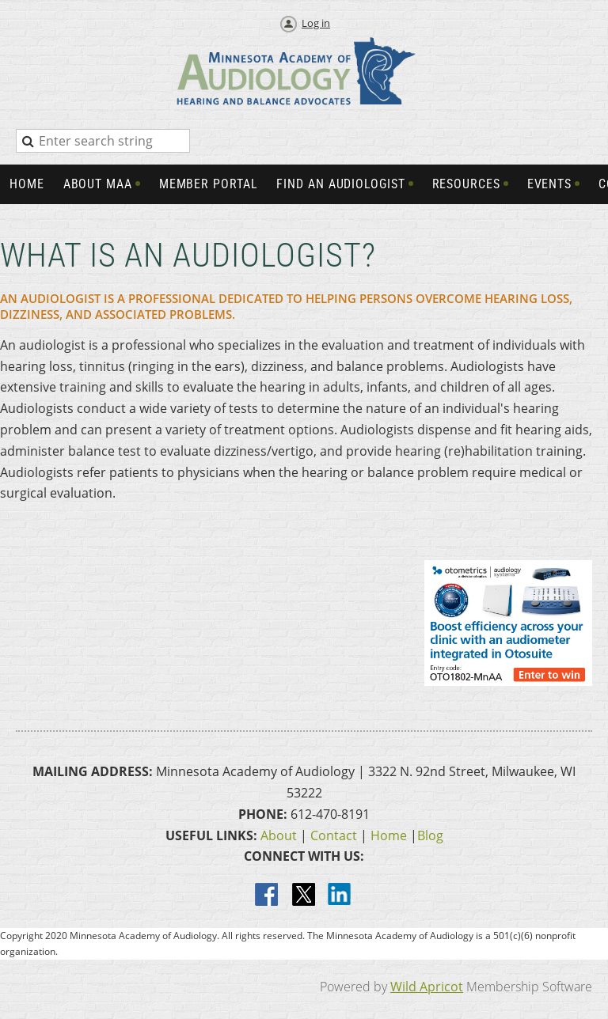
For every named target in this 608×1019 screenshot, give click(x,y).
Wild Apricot (426, 986)
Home (388, 835)
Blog (430, 835)
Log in (316, 23)
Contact (333, 835)
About (278, 835)
